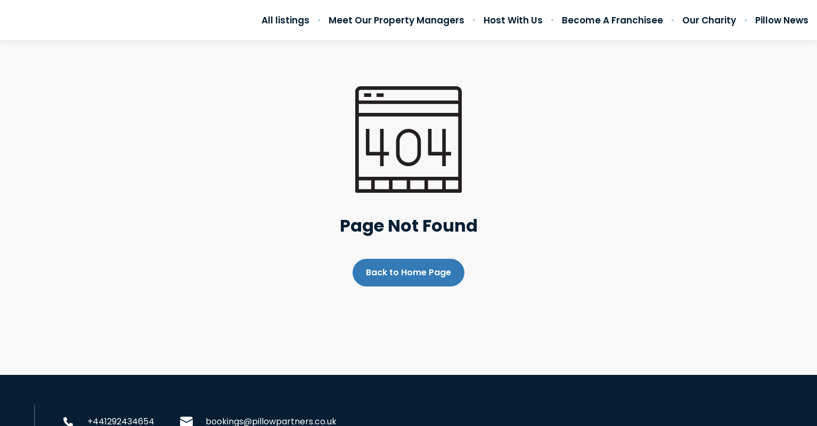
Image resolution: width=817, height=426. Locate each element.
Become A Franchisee (612, 20)
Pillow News (781, 20)
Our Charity (709, 20)
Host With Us (513, 20)
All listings (285, 20)
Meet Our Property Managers (396, 20)
